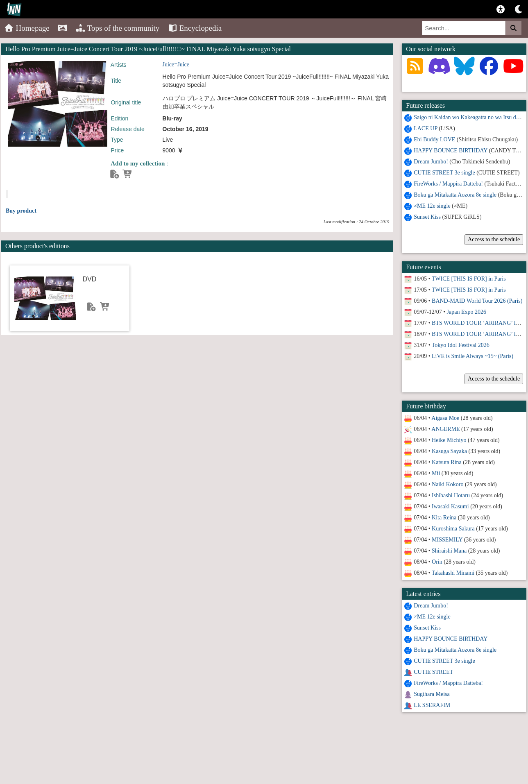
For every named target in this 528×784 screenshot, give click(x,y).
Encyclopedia (195, 28)
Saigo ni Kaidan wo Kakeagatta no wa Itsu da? (467, 117)
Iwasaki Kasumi (450, 506)
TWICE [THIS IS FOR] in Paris (469, 279)
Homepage (27, 28)
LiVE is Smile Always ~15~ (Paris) (472, 356)
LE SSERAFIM (432, 705)
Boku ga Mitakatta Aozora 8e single (455, 195)
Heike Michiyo (449, 440)
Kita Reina (444, 517)
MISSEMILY (447, 540)
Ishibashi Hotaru (451, 495)
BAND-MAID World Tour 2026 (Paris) (477, 301)
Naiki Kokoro (447, 484)
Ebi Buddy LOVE (434, 139)
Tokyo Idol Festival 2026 (460, 345)
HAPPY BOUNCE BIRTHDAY (450, 150)
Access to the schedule (494, 239)
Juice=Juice (176, 64)
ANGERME (445, 429)
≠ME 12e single (432, 206)
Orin (437, 562)
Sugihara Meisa (431, 694)
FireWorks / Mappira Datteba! (448, 184)
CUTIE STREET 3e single (444, 173)
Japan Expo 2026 (466, 312)
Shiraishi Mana (449, 551)
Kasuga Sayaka (449, 451)
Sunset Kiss (427, 217)
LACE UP (425, 128)
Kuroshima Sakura (453, 529)
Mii (436, 473)
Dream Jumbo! (431, 162)
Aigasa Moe (445, 418)
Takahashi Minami (453, 573)
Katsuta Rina (447, 462)
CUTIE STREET (433, 672)
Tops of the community (118, 28)
